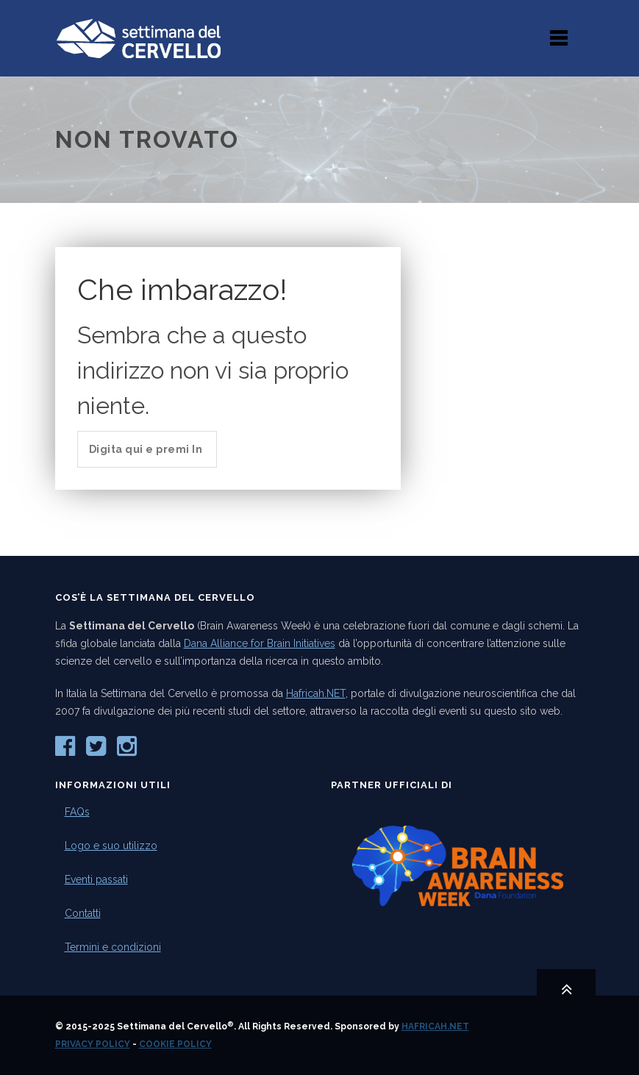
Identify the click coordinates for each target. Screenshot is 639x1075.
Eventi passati (96, 879)
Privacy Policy (92, 1044)
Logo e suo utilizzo (111, 845)
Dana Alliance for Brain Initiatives (259, 643)
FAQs (77, 812)
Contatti (83, 913)
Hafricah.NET (316, 693)
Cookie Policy (175, 1044)
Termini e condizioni (113, 947)
